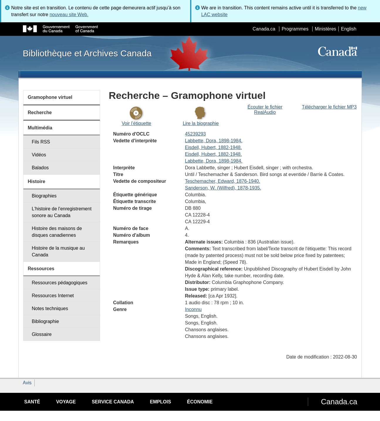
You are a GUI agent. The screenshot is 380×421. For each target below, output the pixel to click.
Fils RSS (41, 141)
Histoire (36, 181)
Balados (40, 167)
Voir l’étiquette (136, 123)
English (348, 28)
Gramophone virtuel (50, 97)
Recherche (40, 112)
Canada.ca (264, 28)
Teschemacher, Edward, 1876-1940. (222, 181)
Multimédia (40, 127)
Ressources (41, 268)
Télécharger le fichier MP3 (329, 106)
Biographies (44, 195)
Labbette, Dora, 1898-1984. (213, 140)
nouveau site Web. (69, 14)
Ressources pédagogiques (59, 282)
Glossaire (42, 334)
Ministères (325, 28)
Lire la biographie (201, 123)
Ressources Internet (53, 295)
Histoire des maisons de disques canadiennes (57, 232)
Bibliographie (45, 321)
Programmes (295, 28)
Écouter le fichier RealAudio (264, 109)
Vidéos (39, 154)
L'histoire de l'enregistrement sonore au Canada (62, 212)
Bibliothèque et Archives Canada (87, 53)
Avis (27, 382)
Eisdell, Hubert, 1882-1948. (213, 147)
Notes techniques (50, 308)
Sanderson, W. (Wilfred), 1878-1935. (223, 187)
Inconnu (193, 309)
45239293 (195, 133)
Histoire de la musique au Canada (58, 251)
